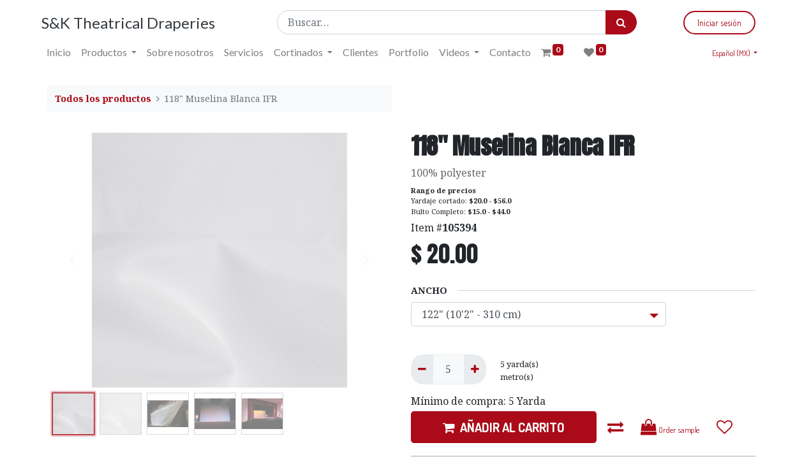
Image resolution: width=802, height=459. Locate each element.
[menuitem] (64, 52)
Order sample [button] (670, 427)
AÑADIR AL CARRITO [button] (504, 427)
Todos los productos (103, 98)
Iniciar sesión (714, 22)
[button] (615, 427)
